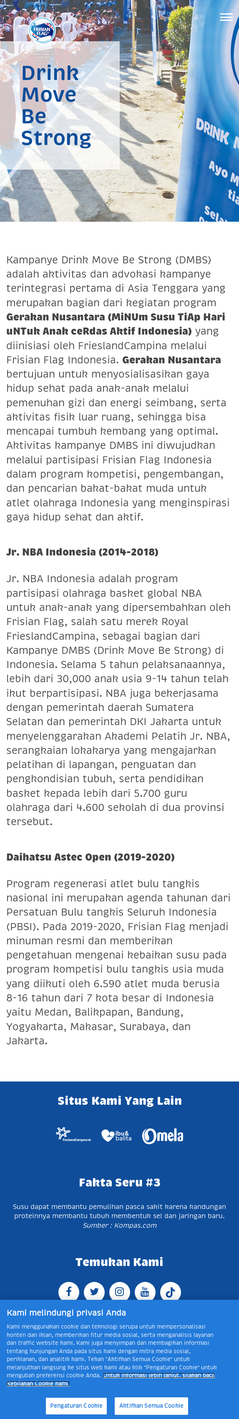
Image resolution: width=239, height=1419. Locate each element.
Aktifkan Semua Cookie (151, 1406)
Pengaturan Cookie (76, 1406)
